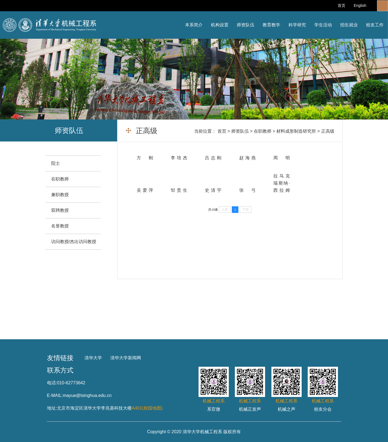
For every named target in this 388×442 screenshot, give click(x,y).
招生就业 (349, 25)
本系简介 (194, 25)
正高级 (327, 131)
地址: (52, 408)
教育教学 (271, 25)
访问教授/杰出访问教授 (73, 241)
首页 (341, 5)
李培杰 (179, 157)
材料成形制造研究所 (296, 131)
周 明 (281, 157)
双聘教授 (60, 210)
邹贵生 (179, 190)
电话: (52, 382)
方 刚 (145, 157)
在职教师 (262, 131)
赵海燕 (247, 157)
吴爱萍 (145, 190)
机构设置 (220, 25)
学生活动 (323, 25)
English (360, 5)
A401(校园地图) (147, 408)
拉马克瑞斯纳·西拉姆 (281, 183)
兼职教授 (60, 194)
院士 (55, 163)
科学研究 (297, 25)
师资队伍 (245, 25)
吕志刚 (213, 157)
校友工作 (375, 25)
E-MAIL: (55, 395)
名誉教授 (60, 226)
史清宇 (213, 190)
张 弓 (247, 190)
